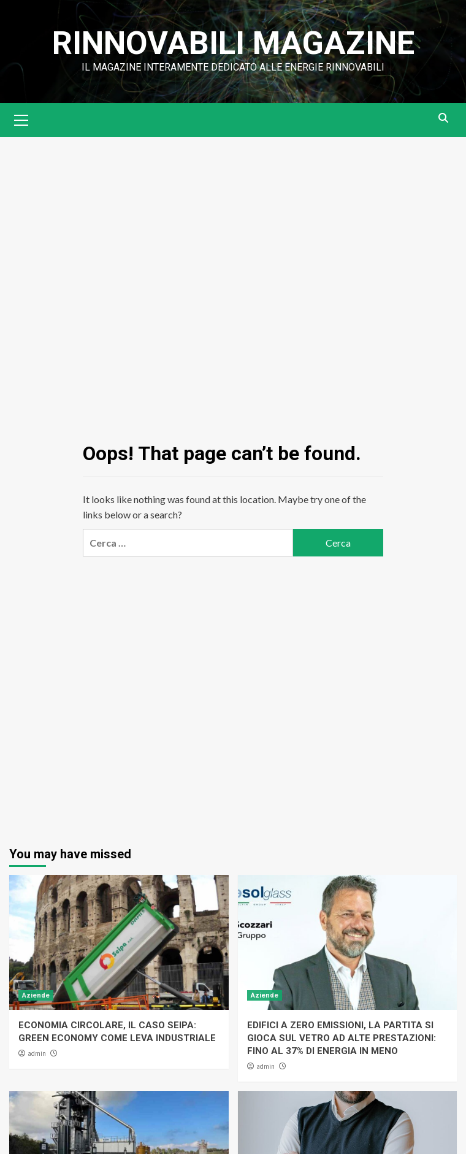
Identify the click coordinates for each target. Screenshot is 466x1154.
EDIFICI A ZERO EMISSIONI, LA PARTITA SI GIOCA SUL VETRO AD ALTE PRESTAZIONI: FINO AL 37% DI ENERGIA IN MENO (341, 1038)
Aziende (36, 995)
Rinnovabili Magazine (233, 43)
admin (37, 1053)
